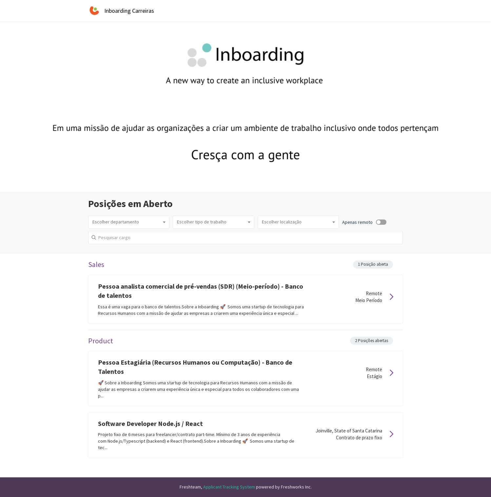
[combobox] (128, 222)
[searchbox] (128, 222)
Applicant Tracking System (229, 487)
